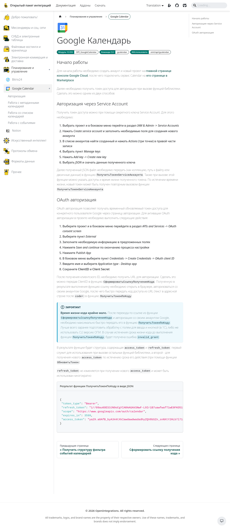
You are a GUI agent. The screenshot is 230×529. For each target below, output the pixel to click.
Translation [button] (150, 9)
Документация (69, 9)
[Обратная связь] (219, 521)
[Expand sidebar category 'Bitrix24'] (56, 87)
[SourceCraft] (181, 9)
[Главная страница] (67, 25)
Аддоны (89, 9)
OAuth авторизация (199, 40)
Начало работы (196, 26)
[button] (34, 36)
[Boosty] (166, 9)
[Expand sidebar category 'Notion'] (56, 139)
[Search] (205, 9)
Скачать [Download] (104, 9)
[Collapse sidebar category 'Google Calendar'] (56, 97)
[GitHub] (174, 9)
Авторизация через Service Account (203, 33)
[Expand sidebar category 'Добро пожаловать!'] (56, 25)
